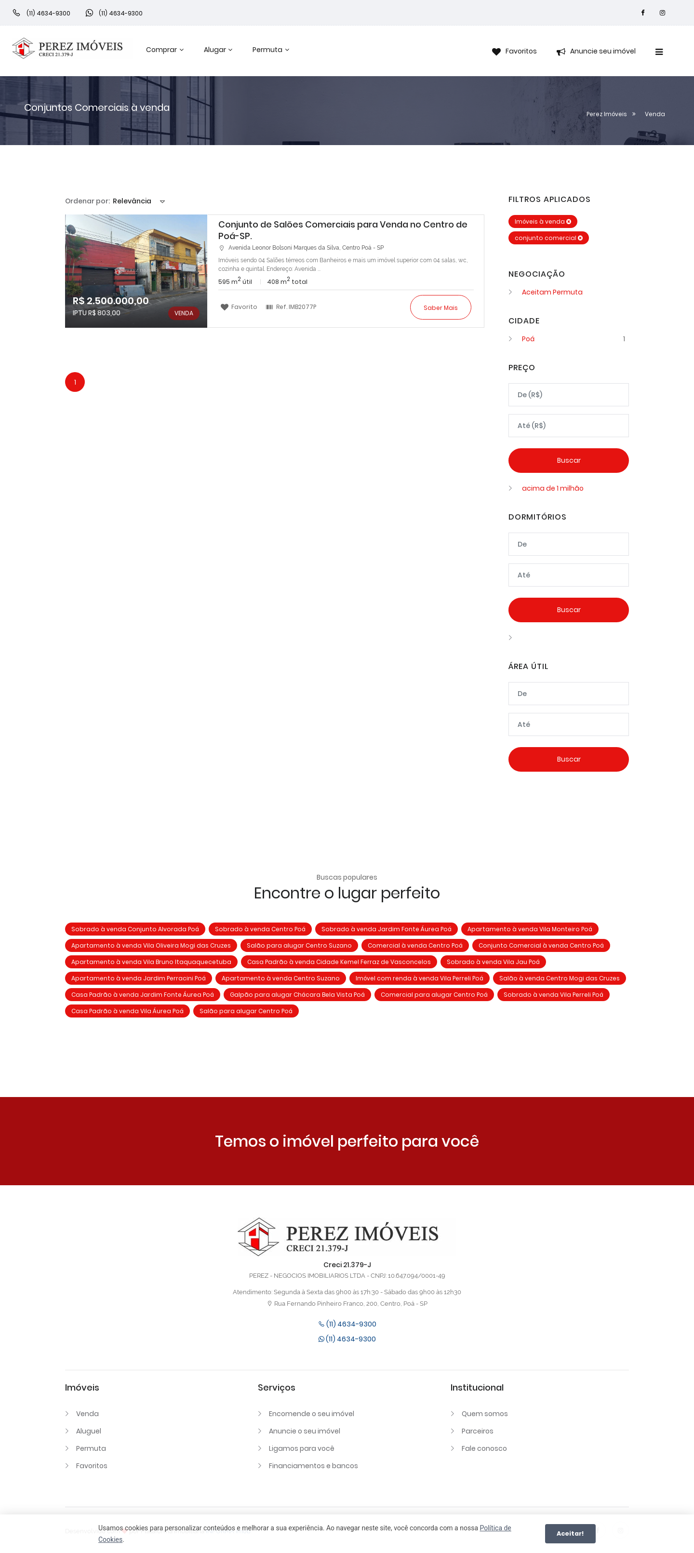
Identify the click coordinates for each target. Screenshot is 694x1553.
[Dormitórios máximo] (568, 575)
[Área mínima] (568, 693)
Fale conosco (484, 1448)
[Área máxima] (568, 724)
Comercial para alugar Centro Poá (434, 995)
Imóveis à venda (543, 221)
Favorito (239, 306)
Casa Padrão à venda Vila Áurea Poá (127, 1011)
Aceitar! (570, 1533)
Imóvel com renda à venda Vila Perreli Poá (419, 978)
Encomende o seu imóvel (311, 1414)
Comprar (161, 49)
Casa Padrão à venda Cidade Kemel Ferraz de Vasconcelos (339, 962)
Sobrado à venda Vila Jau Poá (493, 962)
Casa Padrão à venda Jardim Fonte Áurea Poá (142, 995)
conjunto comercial (549, 238)
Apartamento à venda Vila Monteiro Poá (529, 929)
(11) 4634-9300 (347, 1324)
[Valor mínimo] (568, 394)
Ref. (291, 306)
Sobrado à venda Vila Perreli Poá (553, 995)
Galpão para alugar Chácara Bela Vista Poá (297, 995)
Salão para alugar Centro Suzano (299, 945)
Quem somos (485, 1414)
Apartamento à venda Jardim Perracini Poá (138, 978)
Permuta (267, 49)
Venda (87, 1414)
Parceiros (478, 1431)
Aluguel (88, 1431)
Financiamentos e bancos (313, 1466)
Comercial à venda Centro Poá (415, 945)
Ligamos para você (301, 1448)
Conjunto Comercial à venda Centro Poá (541, 945)
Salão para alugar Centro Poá (246, 1011)
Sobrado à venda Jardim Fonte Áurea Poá (386, 929)
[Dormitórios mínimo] (568, 544)
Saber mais (441, 308)
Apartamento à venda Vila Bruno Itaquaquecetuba (151, 962)
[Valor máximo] (568, 425)
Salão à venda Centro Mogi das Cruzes (559, 978)
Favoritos (91, 1466)
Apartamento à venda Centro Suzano (281, 978)
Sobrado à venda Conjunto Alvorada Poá (135, 929)
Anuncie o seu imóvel (304, 1431)
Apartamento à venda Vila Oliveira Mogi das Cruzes (151, 945)
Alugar (215, 49)
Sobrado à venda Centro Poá (260, 929)
